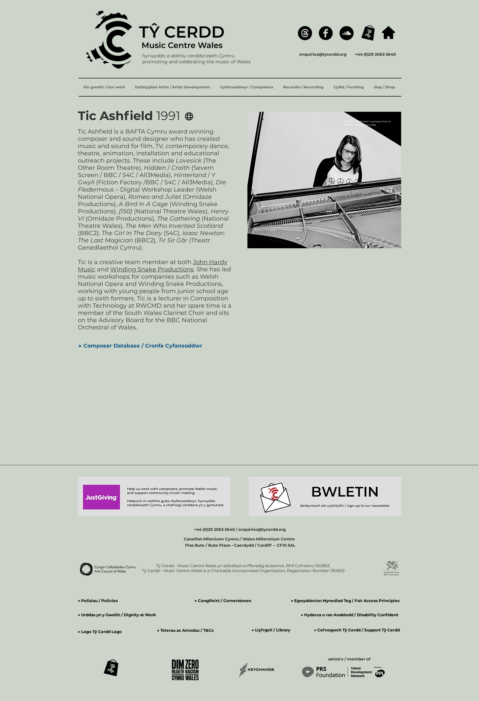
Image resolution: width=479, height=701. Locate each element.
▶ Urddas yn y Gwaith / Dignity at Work (117, 614)
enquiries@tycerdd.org (322, 54)
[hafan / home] (388, 32)
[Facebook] (326, 33)
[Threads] (305, 33)
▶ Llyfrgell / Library (271, 629)
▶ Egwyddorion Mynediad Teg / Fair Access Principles (345, 600)
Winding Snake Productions (152, 269)
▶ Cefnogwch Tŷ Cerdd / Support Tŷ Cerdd (357, 629)
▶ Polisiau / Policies (98, 600)
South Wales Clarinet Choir (164, 313)
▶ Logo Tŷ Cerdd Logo (100, 631)
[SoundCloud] (346, 33)
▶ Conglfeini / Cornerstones (223, 600)
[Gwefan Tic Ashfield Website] (189, 116)
